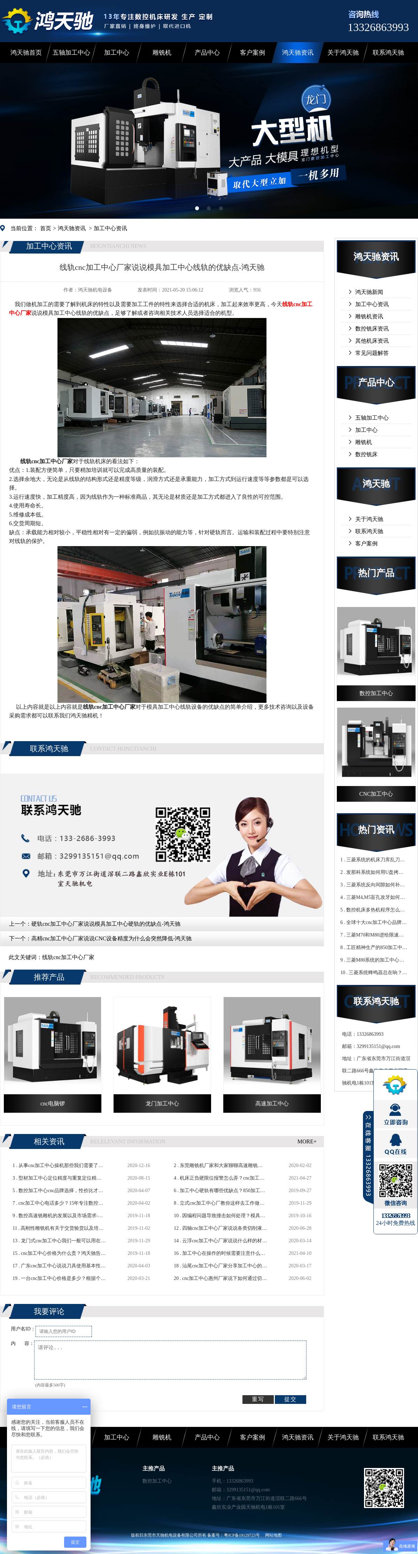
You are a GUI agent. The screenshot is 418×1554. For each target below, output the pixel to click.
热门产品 (376, 573)
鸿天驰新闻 (369, 292)
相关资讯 (49, 1141)
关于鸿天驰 (343, 52)
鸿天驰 (376, 484)
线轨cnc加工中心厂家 (68, 957)
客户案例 (252, 52)
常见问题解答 (372, 353)
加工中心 (116, 52)
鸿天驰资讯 (298, 52)
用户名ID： (23, 1328)
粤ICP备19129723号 (242, 1535)
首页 (45, 228)
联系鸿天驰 (388, 52)
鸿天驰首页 (26, 52)
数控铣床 (366, 454)
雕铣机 (162, 52)
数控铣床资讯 (372, 329)
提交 (290, 1399)
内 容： (22, 1343)
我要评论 (49, 1311)
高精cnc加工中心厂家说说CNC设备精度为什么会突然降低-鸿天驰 (111, 938)
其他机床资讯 (372, 341)
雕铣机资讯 (369, 316)
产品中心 (207, 52)
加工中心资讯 (110, 228)
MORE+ (307, 1141)
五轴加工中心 (71, 52)
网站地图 (273, 1535)
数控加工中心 (157, 1481)
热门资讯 (376, 830)
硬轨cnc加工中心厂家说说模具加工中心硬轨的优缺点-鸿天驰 (105, 924)
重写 (258, 1399)
